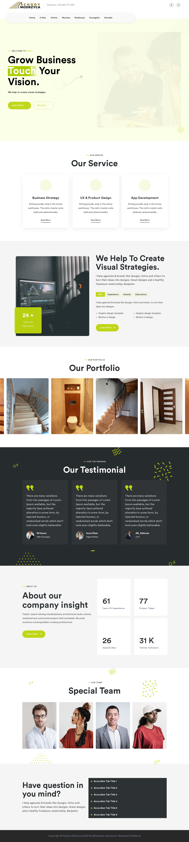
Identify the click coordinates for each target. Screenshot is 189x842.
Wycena (66, 18)
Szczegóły (94, 18)
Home (32, 18)
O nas (43, 18)
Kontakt (108, 18)
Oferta (54, 18)
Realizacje (80, 18)
